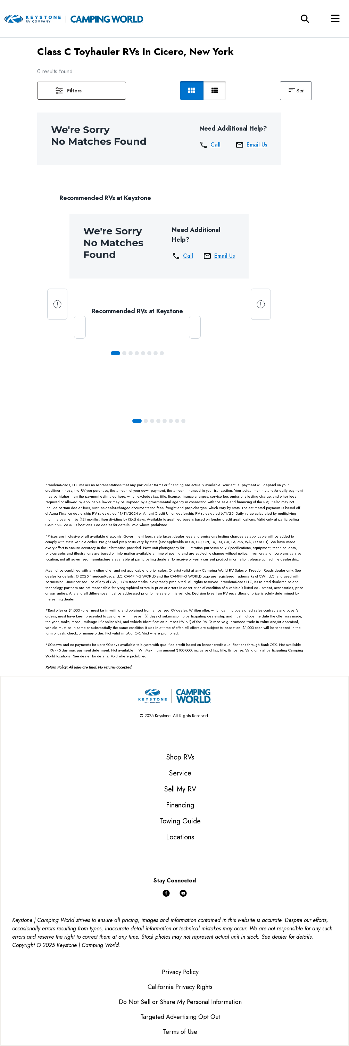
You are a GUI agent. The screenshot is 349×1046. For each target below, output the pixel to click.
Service (180, 773)
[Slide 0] (115, 353)
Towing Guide (180, 821)
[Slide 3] (137, 353)
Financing (180, 805)
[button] (81, 91)
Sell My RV (180, 789)
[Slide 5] (149, 353)
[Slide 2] (130, 353)
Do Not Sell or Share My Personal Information (180, 1001)
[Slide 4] (143, 353)
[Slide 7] (162, 353)
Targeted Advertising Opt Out (180, 1016)
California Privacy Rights (180, 986)
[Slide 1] (124, 353)
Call (210, 145)
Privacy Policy (180, 972)
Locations (180, 837)
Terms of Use (180, 1031)
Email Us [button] (251, 145)
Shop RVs (180, 757)
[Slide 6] (155, 353)
